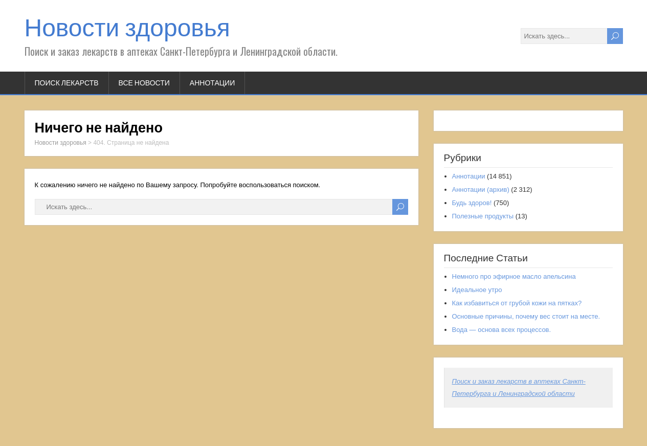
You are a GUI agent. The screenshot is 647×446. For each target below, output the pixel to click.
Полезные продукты (483, 216)
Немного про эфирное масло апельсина (514, 276)
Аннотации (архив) (480, 189)
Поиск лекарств (67, 82)
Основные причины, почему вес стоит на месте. (526, 316)
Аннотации (212, 82)
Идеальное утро (477, 290)
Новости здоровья (127, 27)
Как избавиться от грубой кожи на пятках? (517, 303)
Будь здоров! (472, 203)
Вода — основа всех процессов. (501, 329)
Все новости (144, 82)
